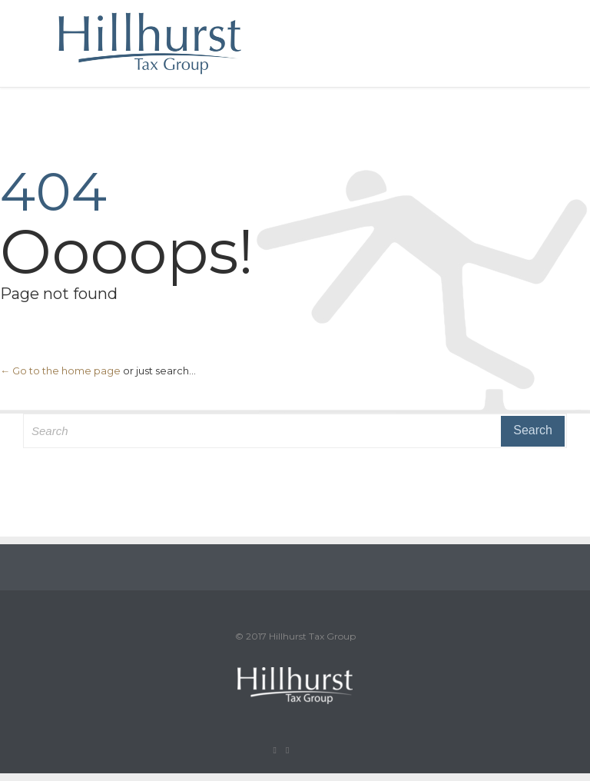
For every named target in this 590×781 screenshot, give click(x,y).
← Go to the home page (60, 370)
